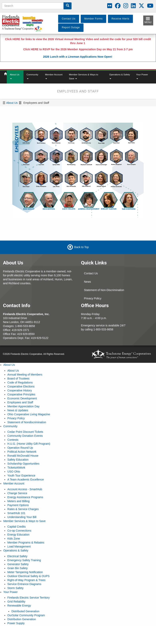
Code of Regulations (20, 382)
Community (32, 76)
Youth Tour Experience (21, 475)
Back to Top (81, 247)
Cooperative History (19, 390)
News (87, 281)
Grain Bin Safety (17, 568)
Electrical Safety (17, 556)
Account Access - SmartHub (24, 489)
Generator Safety (18, 564)
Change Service (17, 493)
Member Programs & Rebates (25, 542)
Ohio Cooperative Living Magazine (28, 414)
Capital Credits (16, 526)
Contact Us (91, 273)
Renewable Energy (19, 605)
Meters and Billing (18, 501)
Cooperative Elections (20, 386)
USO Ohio (13, 471)
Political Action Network (21, 451)
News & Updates (17, 410)
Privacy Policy (92, 298)
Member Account (54, 76)
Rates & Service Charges (23, 509)
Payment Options (18, 505)
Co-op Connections (19, 530)
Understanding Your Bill (21, 517)
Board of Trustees (18, 378)
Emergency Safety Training (24, 560)
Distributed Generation (25, 611)
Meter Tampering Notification (25, 572)
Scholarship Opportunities (23, 463)
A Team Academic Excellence (25, 479)
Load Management (19, 546)
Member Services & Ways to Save (83, 76)
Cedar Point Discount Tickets (25, 431)
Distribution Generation (21, 619)
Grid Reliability (16, 601)
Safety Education (17, 459)
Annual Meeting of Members (24, 374)
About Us (14, 76)
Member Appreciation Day (23, 406)
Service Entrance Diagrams (24, 584)
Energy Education (18, 534)
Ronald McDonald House (22, 455)
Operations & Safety (119, 76)
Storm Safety (15, 588)
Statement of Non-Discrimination (104, 290)
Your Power (142, 76)
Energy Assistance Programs (25, 497)
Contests (12, 439)
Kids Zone (13, 538)
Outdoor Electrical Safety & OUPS (28, 576)
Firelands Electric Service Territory (28, 597)
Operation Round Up (20, 447)
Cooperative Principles (21, 394)
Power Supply (16, 623)
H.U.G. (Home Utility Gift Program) (28, 443)
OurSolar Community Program (26, 615)
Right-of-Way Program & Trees (26, 580)
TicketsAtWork (16, 467)
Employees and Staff (20, 402)
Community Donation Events (25, 435)
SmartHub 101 (16, 513)
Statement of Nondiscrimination (26, 422)
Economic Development (22, 398)
